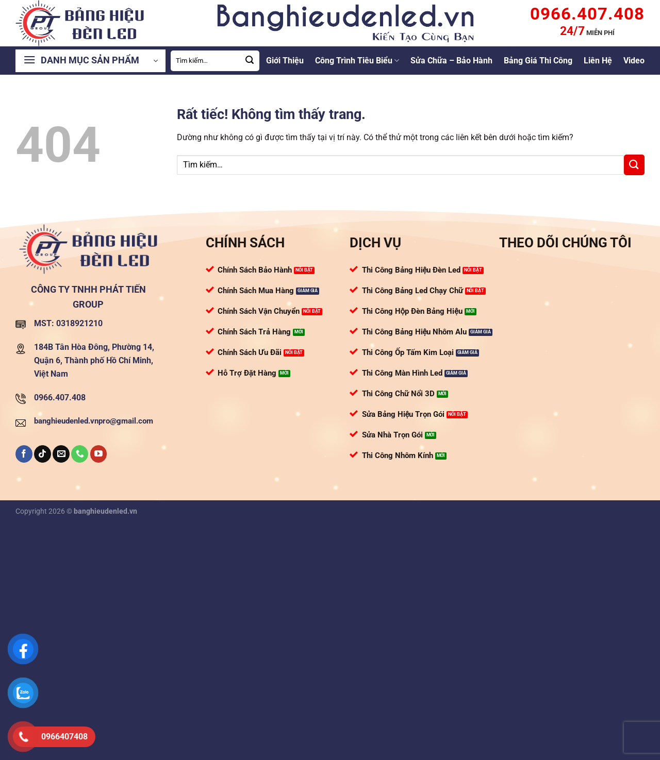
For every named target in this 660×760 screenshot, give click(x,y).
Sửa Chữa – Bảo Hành (451, 60)
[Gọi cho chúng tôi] (79, 454)
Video (634, 60)
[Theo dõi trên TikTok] (42, 454)
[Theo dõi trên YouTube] (98, 454)
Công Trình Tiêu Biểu (357, 61)
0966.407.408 (60, 397)
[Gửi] (250, 61)
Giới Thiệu (285, 60)
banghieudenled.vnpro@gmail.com (93, 421)
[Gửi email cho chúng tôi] (61, 454)
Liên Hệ (598, 60)
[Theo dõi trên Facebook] (23, 454)
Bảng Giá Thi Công (538, 60)
